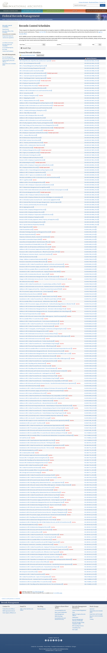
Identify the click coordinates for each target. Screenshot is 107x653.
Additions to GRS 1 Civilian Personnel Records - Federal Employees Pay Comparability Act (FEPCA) (42, 380)
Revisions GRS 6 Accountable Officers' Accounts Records (33, 470)
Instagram (51, 640)
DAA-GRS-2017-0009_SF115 (91, 155)
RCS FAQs (4, 49)
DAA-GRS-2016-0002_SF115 (91, 105)
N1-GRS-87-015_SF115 (90, 306)
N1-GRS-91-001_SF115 (90, 346)
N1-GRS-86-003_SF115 (90, 269)
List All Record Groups (7, 42)
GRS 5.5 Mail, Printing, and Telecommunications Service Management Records (38, 125)
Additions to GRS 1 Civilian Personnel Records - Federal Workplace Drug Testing (38, 343)
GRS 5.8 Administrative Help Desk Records (29, 137)
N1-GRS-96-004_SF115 (90, 400)
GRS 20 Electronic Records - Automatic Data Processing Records (35, 579)
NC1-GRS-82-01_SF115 (90, 544)
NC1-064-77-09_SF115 (90, 465)
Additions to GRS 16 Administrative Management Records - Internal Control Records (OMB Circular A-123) (44, 353)
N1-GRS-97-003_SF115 (90, 408)
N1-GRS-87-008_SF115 (90, 289)
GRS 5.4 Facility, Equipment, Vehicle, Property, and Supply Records (35, 123)
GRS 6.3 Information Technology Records (29, 155)
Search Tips (25, 48)
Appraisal (92, 609)
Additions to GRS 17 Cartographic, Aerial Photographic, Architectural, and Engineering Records (42, 328)
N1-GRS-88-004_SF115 (90, 326)
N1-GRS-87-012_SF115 (90, 299)
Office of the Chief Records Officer (26, 609)
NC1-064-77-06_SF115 (90, 457)
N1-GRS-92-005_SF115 (90, 366)
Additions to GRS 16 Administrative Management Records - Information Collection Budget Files (42, 309)
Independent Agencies (7, 36)
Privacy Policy (47, 646)
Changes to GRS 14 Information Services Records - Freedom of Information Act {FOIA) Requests (42, 279)
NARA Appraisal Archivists (9, 611)
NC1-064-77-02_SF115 (90, 450)
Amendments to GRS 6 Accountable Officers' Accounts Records (34, 539)
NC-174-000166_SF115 (90, 440)
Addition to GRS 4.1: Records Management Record (31, 182)
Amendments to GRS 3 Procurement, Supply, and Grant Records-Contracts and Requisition (41, 428)
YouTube (56, 640)
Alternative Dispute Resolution (26, 234)
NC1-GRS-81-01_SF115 (90, 512)
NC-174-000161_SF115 (90, 438)
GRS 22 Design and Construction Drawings (29, 472)
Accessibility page (57, 593)
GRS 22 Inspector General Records (27, 571)
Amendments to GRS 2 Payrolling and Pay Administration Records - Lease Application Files (41, 482)
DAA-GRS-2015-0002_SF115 (91, 90)
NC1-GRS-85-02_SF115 (90, 574)
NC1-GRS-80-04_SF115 (90, 497)
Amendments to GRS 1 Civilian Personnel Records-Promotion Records (36, 487)
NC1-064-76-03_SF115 (90, 442)
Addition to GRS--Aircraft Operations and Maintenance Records (34, 247)
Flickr (61, 640)
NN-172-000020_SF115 (90, 579)
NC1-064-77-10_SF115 (90, 467)
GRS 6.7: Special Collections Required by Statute (31, 224)
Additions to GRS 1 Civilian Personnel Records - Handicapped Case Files (36, 373)
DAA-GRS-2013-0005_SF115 (91, 68)
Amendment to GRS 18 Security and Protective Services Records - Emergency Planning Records (42, 509)
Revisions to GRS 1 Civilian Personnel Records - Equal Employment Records (37, 361)
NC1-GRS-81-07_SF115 (90, 527)
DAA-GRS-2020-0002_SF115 (91, 189)
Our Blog (40, 606)
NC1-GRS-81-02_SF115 (90, 514)
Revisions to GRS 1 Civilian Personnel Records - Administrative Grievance (37, 356)
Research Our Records (10, 11)
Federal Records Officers (9, 609)
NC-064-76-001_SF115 (90, 430)
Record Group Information (8, 58)
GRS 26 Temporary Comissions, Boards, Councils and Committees (35, 254)
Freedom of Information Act (58, 646)
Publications (75, 617)
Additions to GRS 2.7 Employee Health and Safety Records (33, 194)
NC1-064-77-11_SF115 (90, 470)
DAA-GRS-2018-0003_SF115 (91, 170)
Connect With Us (53, 638)
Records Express (41, 609)
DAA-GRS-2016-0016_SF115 (91, 135)
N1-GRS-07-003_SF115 (90, 256)
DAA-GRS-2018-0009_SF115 (91, 175)
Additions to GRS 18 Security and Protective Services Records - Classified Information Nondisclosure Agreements (47, 383)
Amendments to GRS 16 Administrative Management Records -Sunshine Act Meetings (40, 554)
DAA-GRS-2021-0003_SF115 (91, 194)
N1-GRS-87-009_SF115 (90, 291)
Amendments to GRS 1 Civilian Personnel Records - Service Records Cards (37, 477)
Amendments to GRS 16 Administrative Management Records (34, 527)
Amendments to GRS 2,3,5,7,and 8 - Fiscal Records (31, 423)
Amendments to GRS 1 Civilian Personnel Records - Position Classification (37, 537)
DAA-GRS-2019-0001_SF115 (91, 177)
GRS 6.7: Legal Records (25, 180)
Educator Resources (53, 11)
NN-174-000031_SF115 (90, 581)
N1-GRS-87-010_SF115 (90, 294)
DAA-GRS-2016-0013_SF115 (91, 127)
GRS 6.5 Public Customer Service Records (29, 140)
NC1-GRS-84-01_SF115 (90, 567)
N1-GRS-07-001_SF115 (90, 254)
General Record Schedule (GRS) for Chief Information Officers (34, 242)
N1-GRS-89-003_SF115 (90, 336)
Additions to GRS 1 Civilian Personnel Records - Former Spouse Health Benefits (38, 321)
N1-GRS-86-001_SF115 (90, 264)
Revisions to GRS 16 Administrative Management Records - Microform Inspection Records (41, 351)
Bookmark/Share (94, 2)
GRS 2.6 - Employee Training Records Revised (30, 130)
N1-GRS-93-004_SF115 (90, 378)
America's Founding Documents (96, 11)
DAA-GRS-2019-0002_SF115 (91, 180)
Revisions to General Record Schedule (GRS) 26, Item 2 (32, 261)
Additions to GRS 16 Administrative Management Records (33, 331)
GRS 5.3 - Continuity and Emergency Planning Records (32, 110)
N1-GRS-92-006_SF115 (90, 368)
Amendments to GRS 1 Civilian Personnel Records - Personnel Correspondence (38, 534)
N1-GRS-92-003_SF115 (90, 361)
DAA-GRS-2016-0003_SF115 (91, 108)
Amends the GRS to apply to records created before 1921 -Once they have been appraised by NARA (43, 420)
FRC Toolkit (75, 629)
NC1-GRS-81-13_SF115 (90, 542)
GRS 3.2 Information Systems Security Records (30, 70)
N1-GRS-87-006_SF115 (90, 284)
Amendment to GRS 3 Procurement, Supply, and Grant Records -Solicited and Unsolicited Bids (42, 514)
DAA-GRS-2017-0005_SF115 (91, 145)
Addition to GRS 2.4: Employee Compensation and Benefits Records (35, 165)
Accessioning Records (60, 610)
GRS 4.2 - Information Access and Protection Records (32, 73)
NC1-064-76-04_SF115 (90, 445)
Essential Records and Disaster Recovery (60, 618)
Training (91, 619)
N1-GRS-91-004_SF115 (90, 351)
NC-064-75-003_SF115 (90, 425)
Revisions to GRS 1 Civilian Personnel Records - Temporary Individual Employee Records (40, 410)
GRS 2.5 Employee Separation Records (28, 83)
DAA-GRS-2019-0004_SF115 (91, 185)
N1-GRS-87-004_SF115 (90, 279)
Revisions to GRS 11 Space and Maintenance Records (32, 393)
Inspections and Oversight (96, 614)
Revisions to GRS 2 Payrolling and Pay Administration (32, 363)
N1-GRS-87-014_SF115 (90, 304)
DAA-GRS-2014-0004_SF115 (91, 83)
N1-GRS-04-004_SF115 (90, 242)
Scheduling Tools (76, 627)
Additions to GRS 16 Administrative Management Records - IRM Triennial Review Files (39, 306)
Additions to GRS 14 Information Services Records (31, 338)
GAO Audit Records (24, 438)
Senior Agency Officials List (9, 612)
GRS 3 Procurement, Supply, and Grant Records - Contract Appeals (35, 291)
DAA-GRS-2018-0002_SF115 (91, 167)
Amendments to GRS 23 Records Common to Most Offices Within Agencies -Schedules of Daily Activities (44, 485)
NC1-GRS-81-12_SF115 (90, 539)
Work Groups (94, 606)
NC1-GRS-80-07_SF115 (90, 505)
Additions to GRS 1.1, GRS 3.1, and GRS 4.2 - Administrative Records (35, 127)
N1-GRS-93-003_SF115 (90, 376)
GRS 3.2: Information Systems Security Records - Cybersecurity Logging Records (39, 199)
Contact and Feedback (7, 51)
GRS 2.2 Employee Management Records (29, 150)
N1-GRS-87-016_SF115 (90, 309)
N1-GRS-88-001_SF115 (90, 318)
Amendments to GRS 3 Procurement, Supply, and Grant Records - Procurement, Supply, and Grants (43, 549)
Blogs (59, 640)
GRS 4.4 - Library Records (25, 93)
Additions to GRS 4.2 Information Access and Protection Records (35, 90)
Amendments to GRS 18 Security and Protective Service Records (35, 529)
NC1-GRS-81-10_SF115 (90, 534)
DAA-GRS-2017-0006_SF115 (91, 147)
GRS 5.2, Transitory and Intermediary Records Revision (32, 204)
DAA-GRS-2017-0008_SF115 (91, 152)
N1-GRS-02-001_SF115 (90, 229)
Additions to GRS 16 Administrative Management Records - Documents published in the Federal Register (44, 311)
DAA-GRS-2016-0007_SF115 (91, 118)
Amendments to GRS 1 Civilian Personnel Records (31, 574)
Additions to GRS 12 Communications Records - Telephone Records (35, 400)
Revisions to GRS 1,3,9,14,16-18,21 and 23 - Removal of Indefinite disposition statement (40, 415)
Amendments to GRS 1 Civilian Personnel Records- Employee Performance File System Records (42, 388)
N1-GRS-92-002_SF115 (90, 358)
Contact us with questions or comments (11, 598)
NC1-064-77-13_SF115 (90, 475)
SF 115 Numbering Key (7, 47)
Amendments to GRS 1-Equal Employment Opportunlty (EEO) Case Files (36, 440)
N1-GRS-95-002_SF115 (90, 385)
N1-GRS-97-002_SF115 (90, 405)
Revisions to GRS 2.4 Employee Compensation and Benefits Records (35, 185)
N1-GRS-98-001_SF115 (90, 413)
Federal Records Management (13, 19)
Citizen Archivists (83, 2)
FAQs (73, 612)
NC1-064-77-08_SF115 (90, 462)
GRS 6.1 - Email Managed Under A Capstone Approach (32, 78)
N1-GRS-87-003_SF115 (90, 276)
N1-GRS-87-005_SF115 (90, 281)
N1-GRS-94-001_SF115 (90, 380)
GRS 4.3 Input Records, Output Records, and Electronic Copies (34, 60)
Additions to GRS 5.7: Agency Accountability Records (32, 175)
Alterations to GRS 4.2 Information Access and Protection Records (35, 105)
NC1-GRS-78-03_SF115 (90, 480)
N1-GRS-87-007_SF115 (90, 286)
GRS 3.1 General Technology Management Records (31, 68)
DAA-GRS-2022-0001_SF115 (91, 197)
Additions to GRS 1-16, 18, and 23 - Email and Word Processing (34, 418)
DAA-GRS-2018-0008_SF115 (91, 172)
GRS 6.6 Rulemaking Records (26, 162)
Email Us (23, 606)
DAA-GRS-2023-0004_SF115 (91, 214)
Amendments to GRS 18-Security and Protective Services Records (35, 490)
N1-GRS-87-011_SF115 (90, 296)
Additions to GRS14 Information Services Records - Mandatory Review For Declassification (41, 286)
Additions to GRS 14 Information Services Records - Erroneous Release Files (37, 333)
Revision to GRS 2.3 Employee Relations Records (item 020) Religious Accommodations (40, 197)
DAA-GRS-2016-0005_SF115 (91, 113)
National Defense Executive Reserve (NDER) (30, 294)
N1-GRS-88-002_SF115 (90, 321)
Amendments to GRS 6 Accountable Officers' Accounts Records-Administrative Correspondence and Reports (45, 435)
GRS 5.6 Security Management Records (28, 192)
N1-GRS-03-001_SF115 (90, 232)
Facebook (46, 640)
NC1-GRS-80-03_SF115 (90, 495)
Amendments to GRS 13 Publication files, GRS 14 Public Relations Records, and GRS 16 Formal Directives (44, 522)
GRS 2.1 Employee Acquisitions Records (29, 80)
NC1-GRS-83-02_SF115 (90, 552)
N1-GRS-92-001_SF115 (90, 356)
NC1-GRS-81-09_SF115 (90, 532)
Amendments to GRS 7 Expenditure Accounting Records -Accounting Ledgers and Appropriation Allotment (45, 559)
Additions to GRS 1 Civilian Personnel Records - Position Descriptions (36, 326)
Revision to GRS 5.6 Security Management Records (31, 222)
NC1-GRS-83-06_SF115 (90, 562)
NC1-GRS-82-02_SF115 (90, 547)
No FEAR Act (68, 646)
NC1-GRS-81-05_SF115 (90, 522)
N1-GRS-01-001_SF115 (90, 227)
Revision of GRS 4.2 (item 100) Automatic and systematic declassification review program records (43, 189)
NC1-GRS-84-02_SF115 (90, 569)
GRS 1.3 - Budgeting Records (26, 98)
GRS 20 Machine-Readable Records (27, 450)
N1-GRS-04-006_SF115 (90, 247)
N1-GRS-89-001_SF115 (90, 331)
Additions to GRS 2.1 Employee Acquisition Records (31, 172)
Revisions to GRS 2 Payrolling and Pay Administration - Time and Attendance (37, 368)
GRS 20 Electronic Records (25, 281)
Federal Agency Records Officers (8, 61)
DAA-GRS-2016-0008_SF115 (91, 120)
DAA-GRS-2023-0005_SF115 (91, 217)
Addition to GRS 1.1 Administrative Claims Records (31, 145)
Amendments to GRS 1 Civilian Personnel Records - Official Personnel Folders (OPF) (39, 299)
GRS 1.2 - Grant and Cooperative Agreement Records (32, 75)
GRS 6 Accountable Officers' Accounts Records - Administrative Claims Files (37, 301)
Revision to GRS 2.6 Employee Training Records (30, 217)
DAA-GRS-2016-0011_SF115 (91, 123)
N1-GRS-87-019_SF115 (90, 316)
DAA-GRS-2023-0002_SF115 (91, 209)
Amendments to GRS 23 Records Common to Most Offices (33, 507)
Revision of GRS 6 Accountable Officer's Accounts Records (33, 269)
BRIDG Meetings (59, 616)
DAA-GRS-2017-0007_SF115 (91, 150)
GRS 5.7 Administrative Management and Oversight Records (33, 187)
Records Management (7, 57)
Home (3, 19)
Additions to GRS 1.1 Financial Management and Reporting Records (35, 103)
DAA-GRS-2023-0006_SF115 (91, 219)
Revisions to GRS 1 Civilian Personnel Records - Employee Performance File (37, 376)
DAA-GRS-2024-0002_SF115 (91, 224)
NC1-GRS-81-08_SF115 (90, 529)
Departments (5, 29)
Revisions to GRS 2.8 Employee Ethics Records (30, 115)
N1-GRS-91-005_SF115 (90, 353)
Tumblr (53, 640)
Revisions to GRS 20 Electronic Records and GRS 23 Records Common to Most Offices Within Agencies (44, 336)
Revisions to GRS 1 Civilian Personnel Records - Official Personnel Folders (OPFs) (38, 252)
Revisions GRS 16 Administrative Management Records (32, 462)
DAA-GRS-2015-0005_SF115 (91, 95)
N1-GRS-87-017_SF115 (90, 311)
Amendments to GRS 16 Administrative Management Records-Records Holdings (38, 497)
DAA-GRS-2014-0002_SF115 (91, 80)
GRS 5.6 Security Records (25, 147)
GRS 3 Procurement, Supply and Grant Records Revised (32, 455)
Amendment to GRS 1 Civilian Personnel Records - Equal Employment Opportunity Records (41, 425)
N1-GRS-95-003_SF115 (90, 388)
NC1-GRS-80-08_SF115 (90, 507)
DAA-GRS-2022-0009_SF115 (91, 204)
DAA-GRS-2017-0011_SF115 (91, 160)
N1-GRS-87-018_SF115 (90, 313)
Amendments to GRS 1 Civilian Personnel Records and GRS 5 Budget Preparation (38, 542)
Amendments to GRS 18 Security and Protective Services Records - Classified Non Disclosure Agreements (45, 564)
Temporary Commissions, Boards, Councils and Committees (33, 237)
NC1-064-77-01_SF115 (90, 448)
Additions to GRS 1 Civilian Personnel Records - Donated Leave (34, 366)
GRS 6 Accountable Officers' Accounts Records (30, 318)
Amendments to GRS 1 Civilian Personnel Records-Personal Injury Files (36, 475)
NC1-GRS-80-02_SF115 (90, 492)
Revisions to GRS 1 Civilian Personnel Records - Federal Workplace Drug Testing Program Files (42, 413)
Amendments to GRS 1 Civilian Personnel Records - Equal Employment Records (38, 557)
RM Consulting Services (78, 625)
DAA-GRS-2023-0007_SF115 (91, 222)
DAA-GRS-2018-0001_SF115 (91, 165)
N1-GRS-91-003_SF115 (90, 348)
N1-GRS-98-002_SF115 (90, 415)
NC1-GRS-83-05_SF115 (90, 559)
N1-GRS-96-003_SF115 (90, 398)
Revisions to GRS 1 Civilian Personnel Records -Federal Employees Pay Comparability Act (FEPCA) (42, 395)
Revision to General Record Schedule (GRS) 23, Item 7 (32, 244)
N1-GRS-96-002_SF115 (90, 395)
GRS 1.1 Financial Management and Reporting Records (32, 66)
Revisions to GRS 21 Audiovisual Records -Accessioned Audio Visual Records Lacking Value (41, 398)
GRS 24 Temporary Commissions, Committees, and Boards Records (35, 544)
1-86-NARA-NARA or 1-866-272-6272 (53, 650)
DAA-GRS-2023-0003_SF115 (91, 212)
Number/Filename (91, 58)
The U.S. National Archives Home (22, 4)
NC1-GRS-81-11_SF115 (90, 537)
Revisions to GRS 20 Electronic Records (29, 385)
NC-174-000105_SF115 (90, 433)
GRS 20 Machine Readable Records (27, 524)
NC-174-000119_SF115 (90, 435)
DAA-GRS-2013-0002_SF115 (91, 63)
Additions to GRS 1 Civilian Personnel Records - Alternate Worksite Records (37, 403)
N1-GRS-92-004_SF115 (90, 363)
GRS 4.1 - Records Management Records (29, 63)
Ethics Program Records (25, 227)
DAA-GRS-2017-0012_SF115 (91, 162)
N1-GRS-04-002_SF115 (90, 239)
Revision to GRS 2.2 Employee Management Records (32, 209)
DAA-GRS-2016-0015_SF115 (91, 132)
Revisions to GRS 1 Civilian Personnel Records (30, 465)
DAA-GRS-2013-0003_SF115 (91, 66)
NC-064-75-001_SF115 (90, 420)
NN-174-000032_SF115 (90, 584)
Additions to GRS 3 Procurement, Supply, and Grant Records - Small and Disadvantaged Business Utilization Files (46, 304)
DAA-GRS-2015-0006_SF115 (91, 98)
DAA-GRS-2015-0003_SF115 (91, 93)
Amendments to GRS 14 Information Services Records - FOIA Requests (36, 442)
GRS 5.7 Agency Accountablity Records (28, 152)
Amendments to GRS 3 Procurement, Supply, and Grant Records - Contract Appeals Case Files (42, 500)
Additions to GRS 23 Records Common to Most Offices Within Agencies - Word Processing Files (42, 316)
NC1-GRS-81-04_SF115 (90, 519)
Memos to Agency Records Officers (78, 614)
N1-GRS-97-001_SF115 (90, 403)
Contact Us (102, 2)
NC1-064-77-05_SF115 (90, 455)
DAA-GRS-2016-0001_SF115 (91, 103)
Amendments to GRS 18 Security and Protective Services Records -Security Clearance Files (41, 430)
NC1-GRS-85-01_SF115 (90, 571)
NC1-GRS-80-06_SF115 (90, 502)
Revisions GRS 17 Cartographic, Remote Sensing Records (33, 457)
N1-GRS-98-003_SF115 (90, 418)
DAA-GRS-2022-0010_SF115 (91, 207)
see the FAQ (42, 32)
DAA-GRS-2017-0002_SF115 (91, 140)
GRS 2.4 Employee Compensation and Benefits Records (32, 132)
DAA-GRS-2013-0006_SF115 (91, 70)
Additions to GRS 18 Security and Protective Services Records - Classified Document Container (42, 371)
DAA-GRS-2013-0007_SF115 (91, 73)
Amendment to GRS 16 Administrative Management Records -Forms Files (37, 519)
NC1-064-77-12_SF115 (90, 472)
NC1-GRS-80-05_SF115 (90, 500)
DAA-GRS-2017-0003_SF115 (91, 142)
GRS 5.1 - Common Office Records (27, 135)
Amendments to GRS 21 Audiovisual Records (30, 532)
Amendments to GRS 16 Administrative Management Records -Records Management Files (41, 502)
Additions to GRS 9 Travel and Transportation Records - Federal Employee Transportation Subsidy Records (45, 405)
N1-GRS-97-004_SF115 (90, 410)
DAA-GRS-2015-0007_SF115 (91, 100)
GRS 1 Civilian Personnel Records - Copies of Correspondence (34, 576)
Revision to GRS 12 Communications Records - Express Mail (33, 274)
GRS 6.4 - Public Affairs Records (27, 113)
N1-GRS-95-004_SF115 (90, 390)
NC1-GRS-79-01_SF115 (90, 485)
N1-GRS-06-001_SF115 (90, 252)
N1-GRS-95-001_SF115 (90, 383)
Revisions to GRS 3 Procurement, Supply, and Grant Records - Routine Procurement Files (40, 390)
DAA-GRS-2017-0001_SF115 (91, 137)
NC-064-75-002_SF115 (90, 423)
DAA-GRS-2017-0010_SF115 (91, 157)
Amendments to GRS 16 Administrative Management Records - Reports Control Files (39, 505)
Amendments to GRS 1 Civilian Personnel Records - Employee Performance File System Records (42, 547)
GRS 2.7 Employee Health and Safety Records (30, 157)
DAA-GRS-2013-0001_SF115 (91, 60)
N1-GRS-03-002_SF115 (90, 234)
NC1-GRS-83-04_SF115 (90, 557)
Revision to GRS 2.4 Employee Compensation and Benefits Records (35, 214)
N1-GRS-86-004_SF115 (90, 271)
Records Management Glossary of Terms (77, 620)
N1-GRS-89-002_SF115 (90, 333)
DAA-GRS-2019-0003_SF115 (91, 182)
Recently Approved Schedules (7, 45)
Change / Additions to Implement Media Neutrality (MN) (32, 259)
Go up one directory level (28, 55)
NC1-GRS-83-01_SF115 (90, 549)
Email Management (59, 614)
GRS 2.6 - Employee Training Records (28, 95)
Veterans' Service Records (32, 11)
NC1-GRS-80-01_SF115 (90, 490)
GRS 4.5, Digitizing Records (26, 207)
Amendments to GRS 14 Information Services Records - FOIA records (36, 448)
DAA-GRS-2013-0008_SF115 (91, 75)
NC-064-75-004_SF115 (90, 428)
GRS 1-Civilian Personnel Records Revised (29, 467)
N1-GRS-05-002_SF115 (90, 249)
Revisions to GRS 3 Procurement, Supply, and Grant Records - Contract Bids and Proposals (41, 266)
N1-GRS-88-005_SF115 (90, 328)
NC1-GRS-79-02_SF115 (90, 487)
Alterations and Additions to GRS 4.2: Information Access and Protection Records (39, 177)
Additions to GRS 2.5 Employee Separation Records (31, 118)
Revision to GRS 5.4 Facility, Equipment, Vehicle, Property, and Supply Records (38, 219)
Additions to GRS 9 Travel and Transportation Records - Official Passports (37, 346)
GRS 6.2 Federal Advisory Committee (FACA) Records (32, 88)
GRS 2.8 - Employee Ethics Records (27, 85)
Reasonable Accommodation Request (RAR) (30, 239)
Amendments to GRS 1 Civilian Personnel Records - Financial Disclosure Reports (38, 567)
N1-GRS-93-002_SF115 (90, 373)
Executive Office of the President (7, 31)
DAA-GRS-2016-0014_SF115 (91, 130)
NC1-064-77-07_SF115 (90, 460)
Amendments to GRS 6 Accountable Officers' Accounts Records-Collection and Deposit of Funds (42, 433)
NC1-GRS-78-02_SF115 (90, 477)
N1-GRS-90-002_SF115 (90, 343)
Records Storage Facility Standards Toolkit (78, 623)
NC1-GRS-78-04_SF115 (90, 482)
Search (102, 5)
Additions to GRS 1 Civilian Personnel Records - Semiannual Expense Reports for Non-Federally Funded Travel (45, 408)
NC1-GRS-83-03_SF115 (90, 554)
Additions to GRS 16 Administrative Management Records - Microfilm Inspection (38, 276)
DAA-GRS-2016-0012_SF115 (91, 125)
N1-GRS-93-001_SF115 (90, 371)
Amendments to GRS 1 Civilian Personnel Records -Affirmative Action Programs (38, 552)
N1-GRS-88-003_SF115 (90, 323)
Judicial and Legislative (8, 37)
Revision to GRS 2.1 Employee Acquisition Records (31, 160)
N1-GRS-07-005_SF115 (90, 261)
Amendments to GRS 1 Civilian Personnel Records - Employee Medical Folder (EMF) (39, 271)
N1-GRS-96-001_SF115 (90, 393)
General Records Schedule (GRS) (96, 611)
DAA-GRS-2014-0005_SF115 (91, 85)
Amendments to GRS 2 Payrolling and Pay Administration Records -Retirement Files (39, 492)
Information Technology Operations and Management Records (34, 232)
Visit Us (75, 11)
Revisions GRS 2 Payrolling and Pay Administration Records (33, 460)
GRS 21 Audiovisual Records (26, 452)
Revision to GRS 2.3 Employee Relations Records (31, 212)
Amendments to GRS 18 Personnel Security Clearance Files (33, 480)
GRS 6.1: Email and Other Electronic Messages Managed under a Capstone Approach (39, 202)
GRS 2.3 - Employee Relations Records (28, 100)
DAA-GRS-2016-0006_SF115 (91, 115)
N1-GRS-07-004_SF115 (90, 259)
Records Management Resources (79, 607)
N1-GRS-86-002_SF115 (90, 266)
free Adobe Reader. (37, 591)
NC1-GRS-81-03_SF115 (90, 517)
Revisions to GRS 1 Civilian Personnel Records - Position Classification (36, 341)
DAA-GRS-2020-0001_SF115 (91, 187)
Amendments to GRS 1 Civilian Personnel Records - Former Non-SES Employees (38, 323)
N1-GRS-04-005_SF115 (90, 244)
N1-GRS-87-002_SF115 (90, 274)
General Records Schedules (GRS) (9, 64)
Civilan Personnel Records (25, 229)
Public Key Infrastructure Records (27, 256)
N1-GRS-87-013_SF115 (90, 301)
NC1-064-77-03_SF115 (90, 452)
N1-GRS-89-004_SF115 (90, 338)
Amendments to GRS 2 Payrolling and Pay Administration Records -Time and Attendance (40, 584)
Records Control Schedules (7, 26)
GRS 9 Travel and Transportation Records (29, 313)
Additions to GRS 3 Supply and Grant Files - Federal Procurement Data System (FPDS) (40, 289)
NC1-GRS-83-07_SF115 (90, 564)
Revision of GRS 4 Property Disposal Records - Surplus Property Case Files (37, 296)
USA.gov (74, 646)
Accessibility (40, 646)
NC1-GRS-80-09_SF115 (90, 509)
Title (22, 58)
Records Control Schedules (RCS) (30, 19)
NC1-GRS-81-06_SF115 (90, 524)
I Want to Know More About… (62, 607)
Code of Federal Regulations (79, 610)
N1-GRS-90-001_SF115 (90, 341)
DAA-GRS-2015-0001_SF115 (91, 88)
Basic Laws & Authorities (61, 612)
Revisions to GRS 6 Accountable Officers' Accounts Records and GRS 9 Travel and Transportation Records (45, 348)
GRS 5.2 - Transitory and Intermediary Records (30, 142)
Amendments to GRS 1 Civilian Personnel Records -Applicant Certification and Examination (41, 264)
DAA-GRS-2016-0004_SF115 (91, 110)
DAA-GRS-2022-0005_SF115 (91, 199)
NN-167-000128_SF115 (90, 576)
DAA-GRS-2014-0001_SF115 (91, 78)
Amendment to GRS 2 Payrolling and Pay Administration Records (34, 517)
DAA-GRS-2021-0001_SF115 (91, 192)
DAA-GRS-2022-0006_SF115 (91, 202)
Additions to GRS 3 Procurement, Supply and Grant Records (33, 249)
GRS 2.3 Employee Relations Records (28, 167)
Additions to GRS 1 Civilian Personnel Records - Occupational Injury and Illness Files (39, 284)
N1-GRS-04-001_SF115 (90, 237)
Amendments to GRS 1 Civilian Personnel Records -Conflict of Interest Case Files (38, 495)
